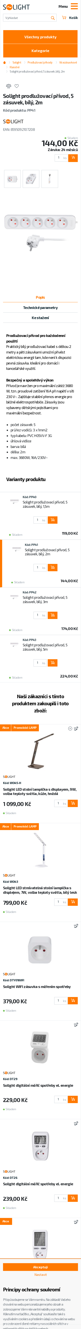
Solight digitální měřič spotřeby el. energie (38, 1085)
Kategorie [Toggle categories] (40, 50)
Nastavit (40, 1275)
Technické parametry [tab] (40, 307)
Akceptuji (40, 1267)
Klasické (14, 67)
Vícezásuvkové (68, 62)
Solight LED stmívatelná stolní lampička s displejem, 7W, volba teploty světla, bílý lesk (40, 890)
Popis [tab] (40, 297)
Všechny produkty (40, 37)
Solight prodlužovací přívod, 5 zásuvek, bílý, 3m (45, 599)
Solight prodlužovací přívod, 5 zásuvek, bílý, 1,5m (45, 504)
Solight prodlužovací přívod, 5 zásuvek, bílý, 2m (37, 71)
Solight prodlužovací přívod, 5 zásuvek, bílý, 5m (45, 647)
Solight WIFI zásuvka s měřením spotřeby (37, 986)
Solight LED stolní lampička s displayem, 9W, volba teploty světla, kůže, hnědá (39, 791)
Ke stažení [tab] (40, 317)
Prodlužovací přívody (40, 62)
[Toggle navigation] (74, 6)
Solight (17, 62)
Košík (70, 18)
